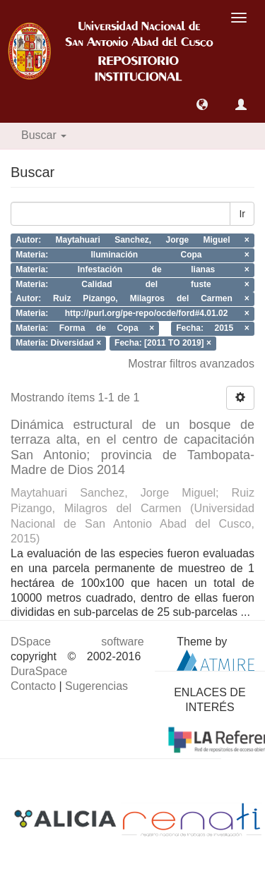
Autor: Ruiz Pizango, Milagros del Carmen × (132, 299)
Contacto (33, 686)
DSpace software (77, 642)
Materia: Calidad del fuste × (132, 284)
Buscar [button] (43, 135)
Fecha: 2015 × (212, 328)
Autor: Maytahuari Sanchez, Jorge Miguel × (132, 240)
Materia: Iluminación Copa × (132, 255)
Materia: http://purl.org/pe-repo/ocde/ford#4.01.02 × (132, 314)
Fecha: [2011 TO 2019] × (162, 343)
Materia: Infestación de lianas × (132, 269)
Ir (242, 213)
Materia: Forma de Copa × (85, 328)
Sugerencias (96, 686)
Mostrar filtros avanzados (191, 364)
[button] (202, 104)
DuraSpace (39, 671)
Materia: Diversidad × (58, 343)
